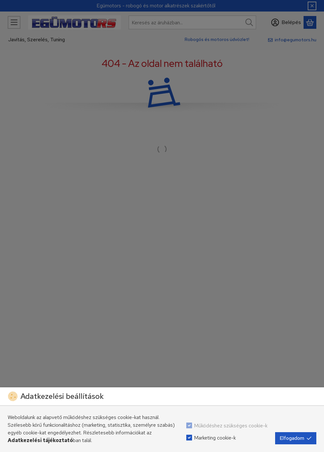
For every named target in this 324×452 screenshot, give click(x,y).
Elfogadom (296, 438)
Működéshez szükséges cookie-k (230, 425)
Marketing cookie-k (215, 437)
